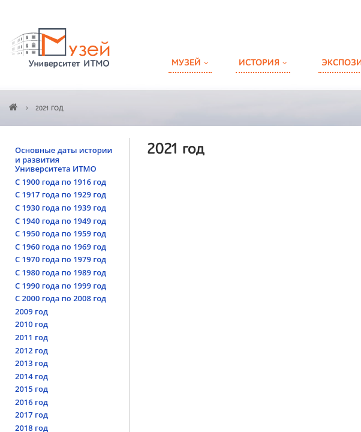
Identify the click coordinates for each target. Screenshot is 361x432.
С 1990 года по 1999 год (60, 285)
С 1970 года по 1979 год (60, 259)
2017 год (31, 414)
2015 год (31, 388)
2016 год (31, 402)
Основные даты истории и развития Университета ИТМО (63, 159)
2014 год (31, 376)
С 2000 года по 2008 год (60, 298)
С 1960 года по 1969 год (60, 246)
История (259, 62)
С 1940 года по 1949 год (60, 220)
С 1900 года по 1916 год (60, 181)
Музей (186, 62)
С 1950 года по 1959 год (60, 233)
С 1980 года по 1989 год (60, 272)
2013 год (31, 363)
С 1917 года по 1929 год (60, 194)
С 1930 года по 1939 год (60, 207)
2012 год (31, 350)
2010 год (31, 324)
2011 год (31, 337)
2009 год (31, 311)
